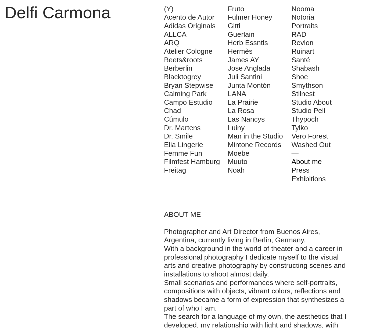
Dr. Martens (182, 128)
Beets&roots (183, 60)
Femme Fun (183, 153)
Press (300, 170)
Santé (300, 60)
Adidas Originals (190, 26)
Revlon (302, 43)
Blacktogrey (182, 77)
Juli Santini (245, 77)
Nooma (302, 9)
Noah (236, 170)
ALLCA (175, 34)
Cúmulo (176, 119)
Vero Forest (309, 136)
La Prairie (243, 102)
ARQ (171, 43)
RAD (298, 34)
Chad (172, 111)
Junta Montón (249, 85)
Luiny (236, 128)
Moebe (238, 153)
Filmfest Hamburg (192, 162)
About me (306, 162)
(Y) (168, 9)
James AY (243, 60)
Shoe (299, 77)
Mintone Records (254, 145)
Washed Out (311, 145)
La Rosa (241, 111)
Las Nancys (246, 119)
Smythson (307, 85)
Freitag (175, 170)
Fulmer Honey (250, 17)
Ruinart (302, 51)
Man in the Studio (255, 136)
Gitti (234, 26)
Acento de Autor (189, 17)
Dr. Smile (178, 136)
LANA (237, 94)
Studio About (311, 102)
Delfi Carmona (58, 12)
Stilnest (303, 94)
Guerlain (241, 34)
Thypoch (304, 119)
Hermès (240, 51)
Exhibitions (308, 179)
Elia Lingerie (183, 145)
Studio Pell (308, 111)
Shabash (305, 68)
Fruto (236, 9)
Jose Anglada (249, 68)
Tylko (299, 128)
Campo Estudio (188, 102)
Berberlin (178, 68)
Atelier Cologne (188, 51)
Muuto (237, 162)
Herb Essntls (248, 43)
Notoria (302, 17)
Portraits (304, 26)
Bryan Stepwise (188, 85)
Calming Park (185, 94)
